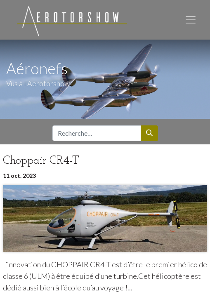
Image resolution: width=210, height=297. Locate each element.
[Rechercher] (149, 133)
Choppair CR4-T (41, 161)
